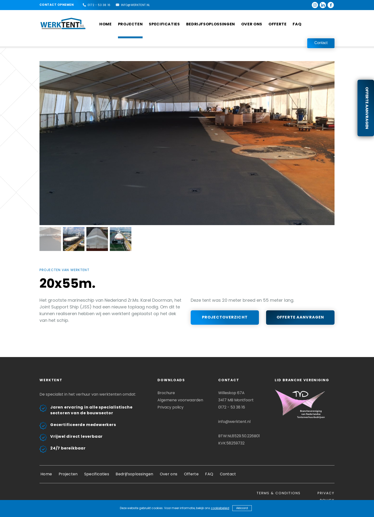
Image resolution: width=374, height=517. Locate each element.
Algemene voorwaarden (180, 400)
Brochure (166, 393)
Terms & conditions (279, 493)
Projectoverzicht (225, 317)
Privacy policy (170, 407)
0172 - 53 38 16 (99, 5)
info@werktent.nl (135, 5)
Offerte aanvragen (367, 108)
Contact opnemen (56, 5)
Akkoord (242, 508)
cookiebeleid (220, 508)
